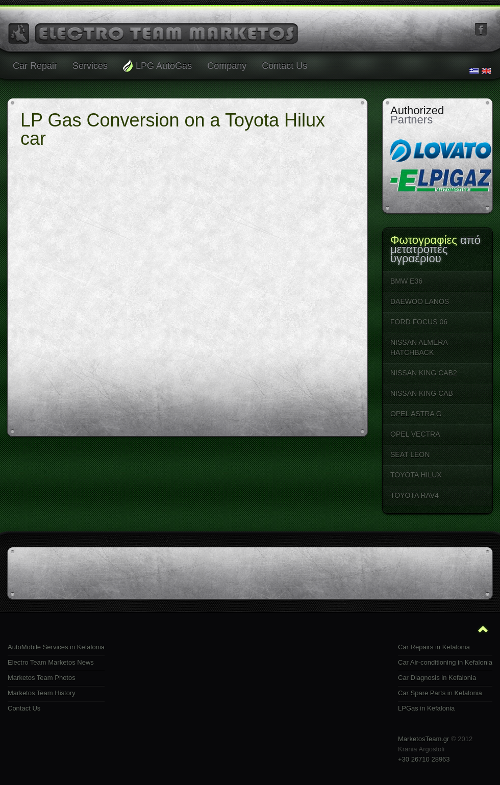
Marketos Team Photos (42, 677)
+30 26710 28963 (424, 759)
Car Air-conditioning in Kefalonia (445, 662)
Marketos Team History (42, 693)
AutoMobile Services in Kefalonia (56, 647)
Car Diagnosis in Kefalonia (437, 677)
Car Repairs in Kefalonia (434, 647)
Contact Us (24, 708)
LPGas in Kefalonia (426, 708)
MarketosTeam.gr (423, 739)
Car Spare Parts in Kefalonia (440, 693)
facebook (481, 29)
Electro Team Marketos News (51, 662)
